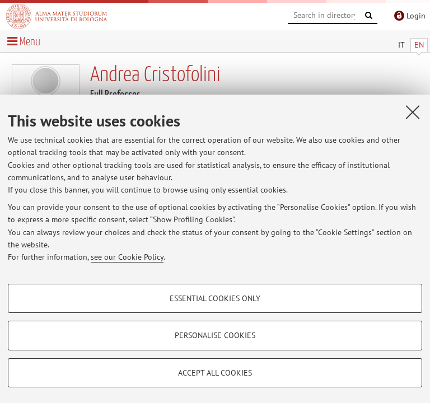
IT (401, 45)
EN (419, 45)
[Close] (413, 112)
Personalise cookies (215, 335)
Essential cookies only (215, 298)
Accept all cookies (215, 373)
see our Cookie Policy (127, 257)
